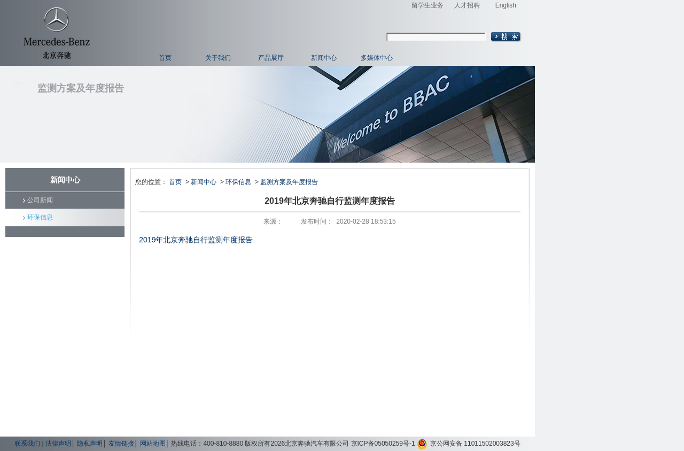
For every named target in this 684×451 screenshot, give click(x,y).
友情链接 (121, 443)
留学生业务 (427, 5)
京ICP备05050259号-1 (383, 443)
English (505, 5)
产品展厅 (271, 58)
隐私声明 (90, 443)
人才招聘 (467, 5)
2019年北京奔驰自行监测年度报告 (196, 239)
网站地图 (153, 443)
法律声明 (58, 443)
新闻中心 (324, 58)
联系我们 (27, 443)
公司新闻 (40, 200)
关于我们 (218, 58)
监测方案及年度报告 (289, 182)
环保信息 (40, 217)
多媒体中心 (377, 58)
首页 (165, 58)
